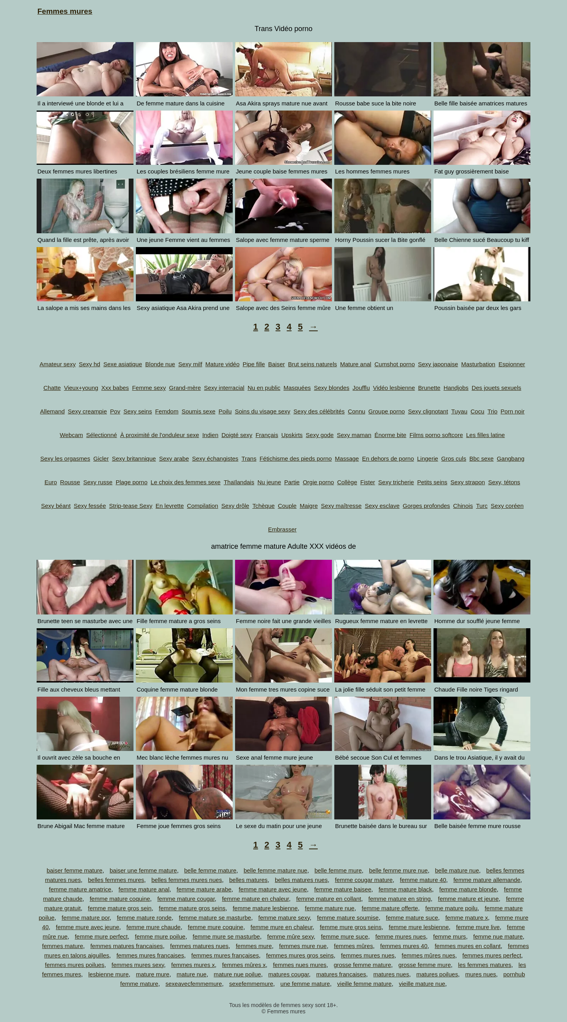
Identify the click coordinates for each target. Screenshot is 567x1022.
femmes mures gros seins (300, 955)
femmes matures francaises (126, 946)
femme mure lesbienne (419, 927)
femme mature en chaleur (255, 898)
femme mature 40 (423, 879)
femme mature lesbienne (265, 908)
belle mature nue (457, 870)
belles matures (248, 879)
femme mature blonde (468, 889)
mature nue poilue (237, 974)
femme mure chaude (153, 927)
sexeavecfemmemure (193, 983)
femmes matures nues (199, 946)
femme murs (449, 936)
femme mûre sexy (290, 936)
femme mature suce (412, 917)
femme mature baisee (342, 889)
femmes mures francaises (150, 955)
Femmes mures (64, 11)
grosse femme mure (424, 964)
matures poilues (437, 974)
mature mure (152, 974)
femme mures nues (400, 936)
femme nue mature (498, 936)
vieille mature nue (422, 983)
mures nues (480, 974)
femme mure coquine (215, 927)
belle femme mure (338, 870)
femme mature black (405, 889)
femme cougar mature (364, 879)
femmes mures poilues (74, 964)
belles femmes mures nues (186, 879)
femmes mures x (193, 964)
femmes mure (254, 946)
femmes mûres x (244, 964)
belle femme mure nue (398, 870)
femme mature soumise (348, 917)
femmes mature (62, 946)
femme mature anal (144, 889)
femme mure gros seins (351, 927)
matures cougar (288, 974)
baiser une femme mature (143, 870)
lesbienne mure (108, 974)
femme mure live (478, 927)
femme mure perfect (101, 936)
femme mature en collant (328, 898)
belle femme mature (210, 870)
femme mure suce (344, 936)
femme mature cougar (186, 898)
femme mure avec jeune (87, 927)
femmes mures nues (368, 955)
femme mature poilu (451, 908)
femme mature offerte (390, 908)
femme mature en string (400, 898)
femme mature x (466, 917)
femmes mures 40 (404, 946)
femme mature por (86, 917)
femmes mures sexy (137, 964)
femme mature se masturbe (215, 917)
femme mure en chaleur (281, 927)
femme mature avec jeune (273, 889)
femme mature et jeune (468, 898)
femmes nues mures (299, 964)
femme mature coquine (120, 898)
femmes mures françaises (225, 955)
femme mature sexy (284, 917)
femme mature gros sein (120, 908)
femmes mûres (353, 946)
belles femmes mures (116, 879)
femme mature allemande (486, 879)
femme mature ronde (144, 917)
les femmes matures (484, 964)
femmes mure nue (303, 946)
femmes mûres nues (428, 955)
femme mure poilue (160, 936)
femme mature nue (329, 908)
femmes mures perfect (491, 955)
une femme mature (305, 983)
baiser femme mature (74, 870)
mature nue (192, 974)
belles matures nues (301, 879)
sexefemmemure (251, 983)
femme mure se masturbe (226, 936)
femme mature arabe (204, 889)
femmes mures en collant (468, 946)
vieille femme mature (364, 983)
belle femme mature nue (276, 870)
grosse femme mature (362, 964)
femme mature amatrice (80, 889)
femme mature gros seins (192, 908)
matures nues (391, 974)
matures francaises (341, 974)
